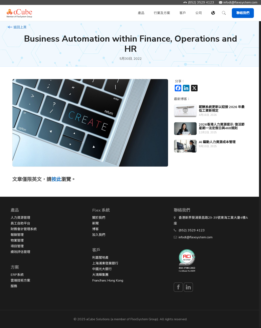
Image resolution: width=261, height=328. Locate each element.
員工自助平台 (20, 223)
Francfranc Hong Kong (107, 280)
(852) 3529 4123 (201, 2)
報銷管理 (17, 235)
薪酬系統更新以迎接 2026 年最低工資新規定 (221, 109)
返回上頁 (17, 27)
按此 (56, 179)
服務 (14, 286)
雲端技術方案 (20, 280)
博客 (95, 229)
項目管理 (17, 246)
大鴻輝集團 (100, 275)
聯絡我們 (242, 13)
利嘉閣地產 (100, 257)
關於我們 (98, 217)
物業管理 (17, 240)
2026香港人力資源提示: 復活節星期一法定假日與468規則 (221, 126)
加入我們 (98, 235)
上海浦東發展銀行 (105, 263)
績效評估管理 (20, 252)
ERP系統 (17, 275)
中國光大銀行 (102, 269)
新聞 (95, 223)
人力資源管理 (20, 217)
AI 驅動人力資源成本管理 (217, 142)
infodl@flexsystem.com (240, 2)
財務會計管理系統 (24, 229)
